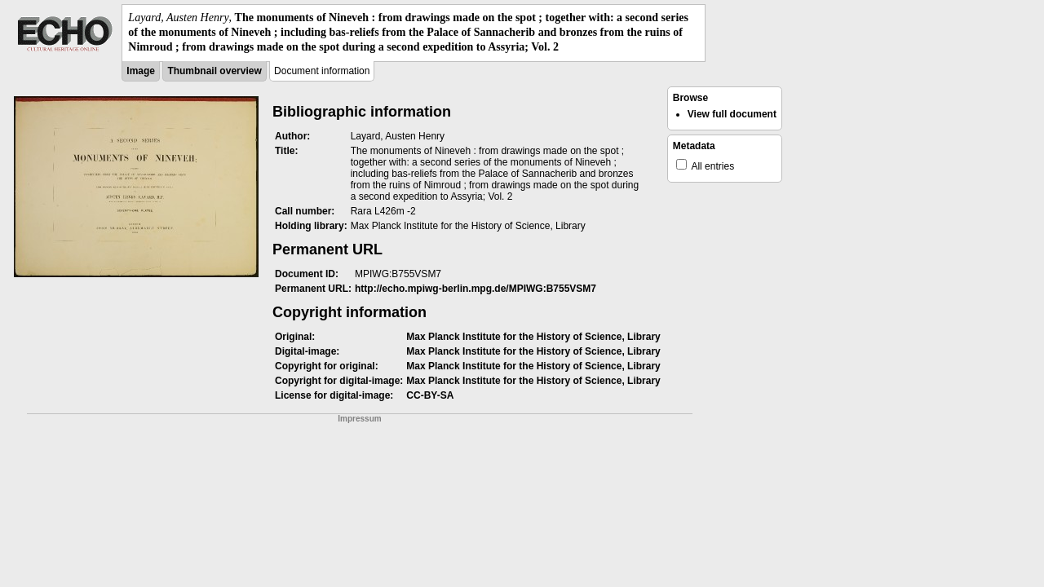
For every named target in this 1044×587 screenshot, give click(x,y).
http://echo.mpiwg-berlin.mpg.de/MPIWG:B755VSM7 (475, 288)
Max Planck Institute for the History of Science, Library (533, 336)
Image (140, 71)
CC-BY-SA (429, 395)
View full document (732, 114)
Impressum (359, 418)
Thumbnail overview (214, 71)
